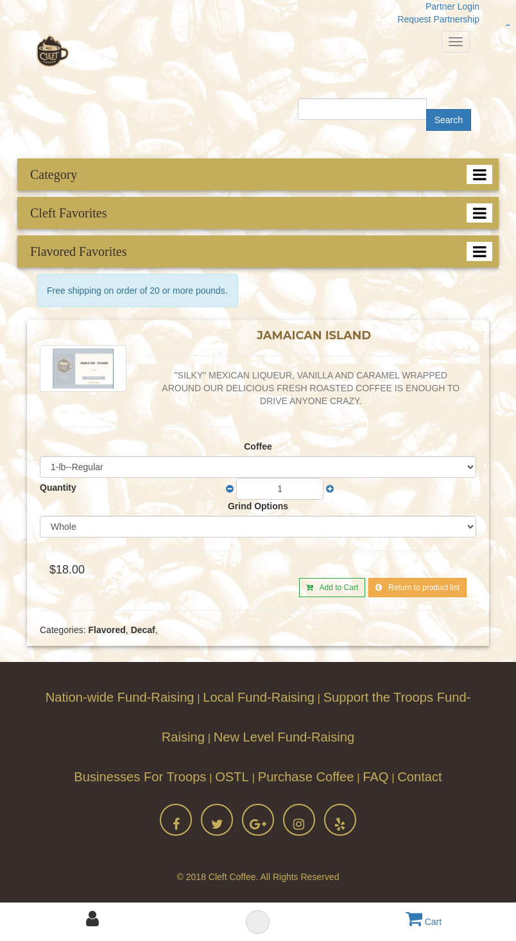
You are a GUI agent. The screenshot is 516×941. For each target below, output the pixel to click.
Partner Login (452, 6)
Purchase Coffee (306, 777)
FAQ (375, 777)
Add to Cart (332, 587)
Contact (419, 777)
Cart (424, 922)
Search (448, 120)
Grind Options (258, 506)
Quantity (58, 487)
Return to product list (417, 587)
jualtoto (509, 25)
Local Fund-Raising (258, 697)
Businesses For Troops (140, 777)
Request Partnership (438, 19)
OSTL (233, 777)
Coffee (258, 446)
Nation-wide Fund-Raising (120, 697)
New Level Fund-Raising (284, 737)
